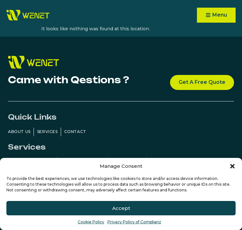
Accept (121, 208)
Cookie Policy (91, 221)
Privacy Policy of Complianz (134, 221)
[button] (232, 166)
